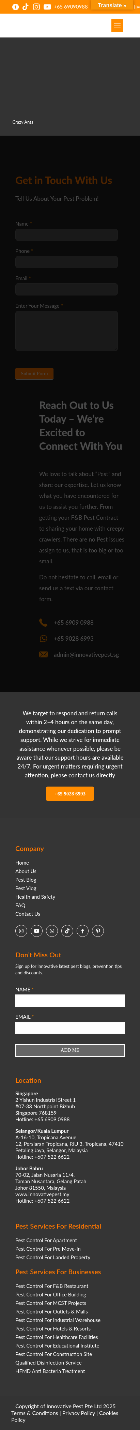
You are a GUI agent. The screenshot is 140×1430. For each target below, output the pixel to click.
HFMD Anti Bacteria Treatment (50, 1371)
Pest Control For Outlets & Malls (51, 1311)
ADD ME (70, 1050)
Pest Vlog (25, 888)
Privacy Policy (78, 1413)
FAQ (20, 905)
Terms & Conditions (34, 1413)
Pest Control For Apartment (46, 1240)
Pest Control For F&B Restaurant (51, 1286)
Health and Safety (35, 897)
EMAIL (24, 1017)
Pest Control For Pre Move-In (48, 1249)
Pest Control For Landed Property (52, 1257)
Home (22, 862)
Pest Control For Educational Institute (57, 1345)
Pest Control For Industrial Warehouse (57, 1320)
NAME (24, 989)
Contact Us (27, 914)
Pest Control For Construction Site (53, 1354)
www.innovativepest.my (42, 1194)
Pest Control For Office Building (50, 1294)
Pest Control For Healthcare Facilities (56, 1337)
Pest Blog (25, 880)
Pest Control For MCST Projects (50, 1303)
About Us (25, 871)
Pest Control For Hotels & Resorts (53, 1328)
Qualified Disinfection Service (48, 1362)
